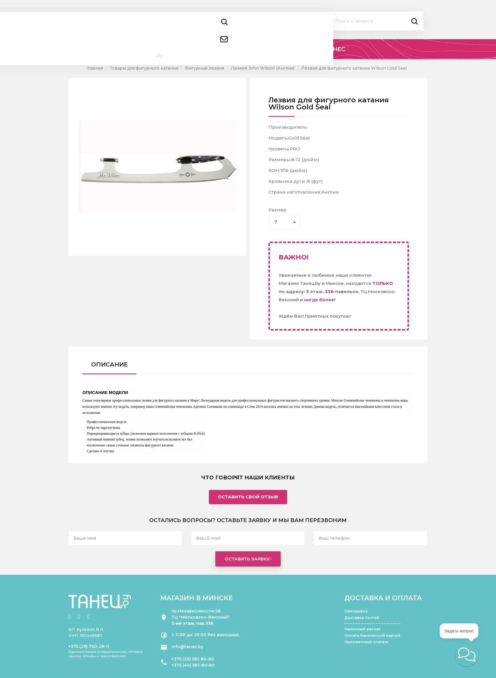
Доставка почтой (361, 617)
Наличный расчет (362, 629)
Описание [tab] (109, 364)
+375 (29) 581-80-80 (192, 659)
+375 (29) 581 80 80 (160, 17)
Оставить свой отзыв (248, 497)
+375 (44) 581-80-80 (193, 665)
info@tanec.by (187, 646)
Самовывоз (355, 611)
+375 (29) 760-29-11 (88, 646)
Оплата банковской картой (372, 635)
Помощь (281, 22)
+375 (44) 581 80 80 (160, 25)
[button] (466, 654)
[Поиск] (375, 21)
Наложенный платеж (366, 642)
